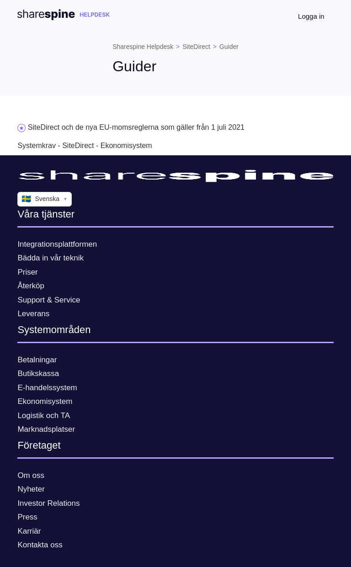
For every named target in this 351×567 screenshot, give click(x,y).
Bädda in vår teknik (50, 258)
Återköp (30, 285)
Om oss (30, 475)
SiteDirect (196, 46)
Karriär (29, 531)
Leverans (33, 313)
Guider (229, 46)
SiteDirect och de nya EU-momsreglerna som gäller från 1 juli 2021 (136, 127)
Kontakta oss (39, 545)
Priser (27, 272)
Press (27, 517)
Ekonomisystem (44, 401)
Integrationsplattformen (57, 244)
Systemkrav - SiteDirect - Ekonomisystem (84, 145)
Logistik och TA (43, 415)
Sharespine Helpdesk (142, 46)
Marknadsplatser (46, 429)
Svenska (44, 199)
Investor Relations (48, 503)
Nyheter (31, 489)
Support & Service (48, 300)
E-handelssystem (47, 387)
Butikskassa (38, 373)
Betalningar (37, 359)
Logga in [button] (311, 16)
